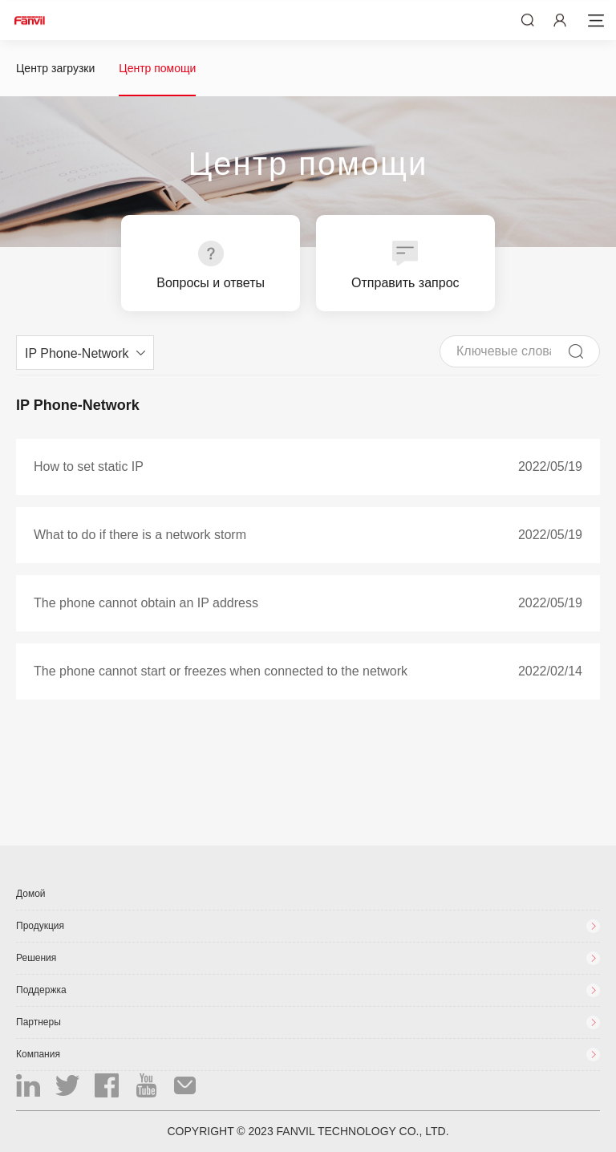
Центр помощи (157, 68)
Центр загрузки (55, 68)
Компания (38, 1054)
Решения (36, 957)
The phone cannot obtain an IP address (146, 603)
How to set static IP (89, 466)
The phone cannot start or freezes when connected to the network (220, 671)
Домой (31, 893)
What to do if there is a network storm (140, 535)
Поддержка (41, 990)
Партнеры (38, 1022)
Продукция (40, 925)
